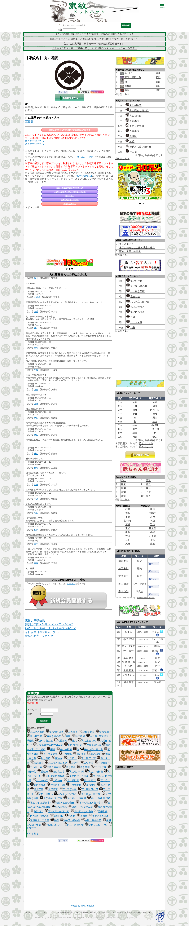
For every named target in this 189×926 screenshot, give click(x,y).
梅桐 (54, 820)
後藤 (127, 532)
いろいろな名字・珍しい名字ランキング (70, 192)
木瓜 (130, 141)
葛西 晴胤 (128, 658)
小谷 (152, 532)
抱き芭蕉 (68, 767)
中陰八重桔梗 (52, 767)
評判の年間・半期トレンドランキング (49, 624)
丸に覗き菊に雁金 (56, 763)
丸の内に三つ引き (77, 776)
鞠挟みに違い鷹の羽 (138, 146)
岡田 (158, 86)
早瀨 (123, 488)
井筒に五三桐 (56, 785)
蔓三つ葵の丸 (48, 754)
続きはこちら (122, 158)
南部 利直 (123, 561)
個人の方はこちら (34, 141)
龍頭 (155, 437)
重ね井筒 (89, 785)
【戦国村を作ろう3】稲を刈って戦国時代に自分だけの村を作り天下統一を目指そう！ (94, 39)
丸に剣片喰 (133, 105)
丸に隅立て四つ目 (137, 110)
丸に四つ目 (133, 115)
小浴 (152, 540)
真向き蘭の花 (52, 736)
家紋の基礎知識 (35, 620)
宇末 (123, 484)
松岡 (36, 530)
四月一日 (155, 410)
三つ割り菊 (34, 767)
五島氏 (29, 121)
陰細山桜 (56, 816)
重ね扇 (42, 771)
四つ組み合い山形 (82, 811)
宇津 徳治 (123, 591)
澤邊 (123, 496)
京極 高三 (123, 576)
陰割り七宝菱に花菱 (80, 807)
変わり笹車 (34, 736)
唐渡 (152, 509)
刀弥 (134, 437)
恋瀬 (123, 492)
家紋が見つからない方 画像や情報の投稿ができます (69, 130)
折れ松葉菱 (86, 732)
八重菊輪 (60, 740)
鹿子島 (152, 528)
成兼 (152, 543)
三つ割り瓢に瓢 (88, 789)
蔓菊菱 (82, 816)
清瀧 (127, 524)
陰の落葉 (93, 754)
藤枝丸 (57, 758)
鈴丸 (72, 740)
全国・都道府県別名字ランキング (69, 188)
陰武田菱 (36, 763)
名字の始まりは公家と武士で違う (137, 247)
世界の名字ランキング (70, 200)
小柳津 (154, 425)
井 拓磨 (128, 666)
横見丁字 (36, 789)
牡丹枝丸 (70, 758)
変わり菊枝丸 (44, 794)
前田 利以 (123, 568)
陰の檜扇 (78, 736)
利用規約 (84, 912)
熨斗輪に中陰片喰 (89, 794)
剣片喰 (128, 86)
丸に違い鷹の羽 (136, 286)
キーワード (33, 710)
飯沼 (158, 81)
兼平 (36, 544)
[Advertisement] (69, 232)
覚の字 (73, 763)
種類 (29, 714)
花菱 (130, 327)
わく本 (152, 536)
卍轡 (51, 749)
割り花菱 (43, 758)
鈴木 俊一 (128, 650)
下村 (36, 389)
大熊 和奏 (128, 670)
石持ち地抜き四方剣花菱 (48, 745)
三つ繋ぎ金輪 (68, 789)
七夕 (148, 492)
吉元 (152, 517)
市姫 (127, 517)
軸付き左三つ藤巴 (63, 802)
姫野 (134, 414)
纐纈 (134, 433)
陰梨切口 (36, 811)
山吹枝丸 (55, 780)
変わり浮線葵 (54, 732)
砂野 (127, 509)
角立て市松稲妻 (73, 825)
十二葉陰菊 (71, 780)
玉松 (127, 528)
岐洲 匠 (128, 632)
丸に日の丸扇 (135, 126)
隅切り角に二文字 (38, 820)
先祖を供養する (69, 204)
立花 (127, 540)
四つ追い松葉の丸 (38, 816)
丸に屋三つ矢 (87, 740)
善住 (123, 480)
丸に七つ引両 (75, 771)
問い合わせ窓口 (85, 157)
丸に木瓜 (132, 121)
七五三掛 (155, 429)
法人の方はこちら (34, 144)
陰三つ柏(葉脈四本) (39, 802)
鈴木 (155, 421)
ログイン (71, 583)
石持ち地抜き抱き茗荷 (89, 802)
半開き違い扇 (92, 745)
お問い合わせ (94, 912)
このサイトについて (32, 912)
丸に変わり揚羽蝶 (74, 798)
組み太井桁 (59, 807)
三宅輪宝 (71, 732)
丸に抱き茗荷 (35, 732)
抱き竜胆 (83, 767)
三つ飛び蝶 (98, 767)
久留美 (37, 297)
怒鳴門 (152, 513)
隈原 (158, 73)
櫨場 (36, 468)
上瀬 (36, 403)
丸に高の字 (57, 771)
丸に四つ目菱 (73, 745)
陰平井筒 (100, 811)
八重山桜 (132, 131)
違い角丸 (79, 754)
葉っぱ (128, 73)
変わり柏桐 (103, 732)
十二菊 (131, 152)
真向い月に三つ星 (91, 749)
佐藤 (134, 402)
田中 (155, 417)
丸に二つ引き (135, 307)
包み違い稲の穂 (70, 820)
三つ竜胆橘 (73, 785)
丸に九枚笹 (134, 322)
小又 (36, 499)
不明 (126, 90)
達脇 (127, 513)
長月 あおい (128, 675)
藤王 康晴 (123, 584)
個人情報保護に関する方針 (68, 912)
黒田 (127, 543)
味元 (148, 488)
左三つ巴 (133, 296)
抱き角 (70, 816)
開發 (134, 410)
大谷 (36, 348)
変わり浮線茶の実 (98, 798)
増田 (158, 90)
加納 (36, 484)
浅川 (36, 278)
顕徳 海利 (128, 639)
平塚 (36, 370)
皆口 (152, 524)
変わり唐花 (88, 780)
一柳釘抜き (102, 763)
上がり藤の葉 (44, 740)
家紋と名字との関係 (130, 251)
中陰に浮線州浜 (91, 820)
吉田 (127, 536)
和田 (36, 513)
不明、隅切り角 (132, 77)
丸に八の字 (40, 780)
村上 (152, 520)
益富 (148, 480)
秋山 (36, 328)
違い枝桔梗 (64, 749)
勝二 (148, 484)
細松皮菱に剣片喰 (53, 776)
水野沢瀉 (51, 789)
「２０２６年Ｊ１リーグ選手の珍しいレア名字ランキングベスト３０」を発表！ (94, 48)
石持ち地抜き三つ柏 (57, 811)
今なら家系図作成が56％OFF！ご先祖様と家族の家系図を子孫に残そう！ (94, 34)
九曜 (130, 317)
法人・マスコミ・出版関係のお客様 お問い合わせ (121, 912)
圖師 (155, 406)
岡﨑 (36, 311)
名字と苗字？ (126, 243)
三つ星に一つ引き (65, 794)
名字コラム (69, 196)
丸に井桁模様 (94, 771)
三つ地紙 (65, 754)
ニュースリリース (49, 912)
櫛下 (148, 496)
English (147, 912)
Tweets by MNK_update (81, 905)
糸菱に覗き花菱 (99, 816)
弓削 (134, 406)
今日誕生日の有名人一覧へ (42, 632)
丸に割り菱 (38, 785)
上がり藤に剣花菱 (51, 798)
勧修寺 (127, 520)
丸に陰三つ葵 (87, 758)
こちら (125, 94)
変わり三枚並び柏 (96, 825)
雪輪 (66, 736)
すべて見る (32, 833)
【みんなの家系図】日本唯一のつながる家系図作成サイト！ (94, 43)
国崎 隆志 (128, 682)
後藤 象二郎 (128, 662)
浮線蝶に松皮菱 (52, 825)
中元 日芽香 (128, 646)
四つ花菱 (86, 763)
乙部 (158, 77)
